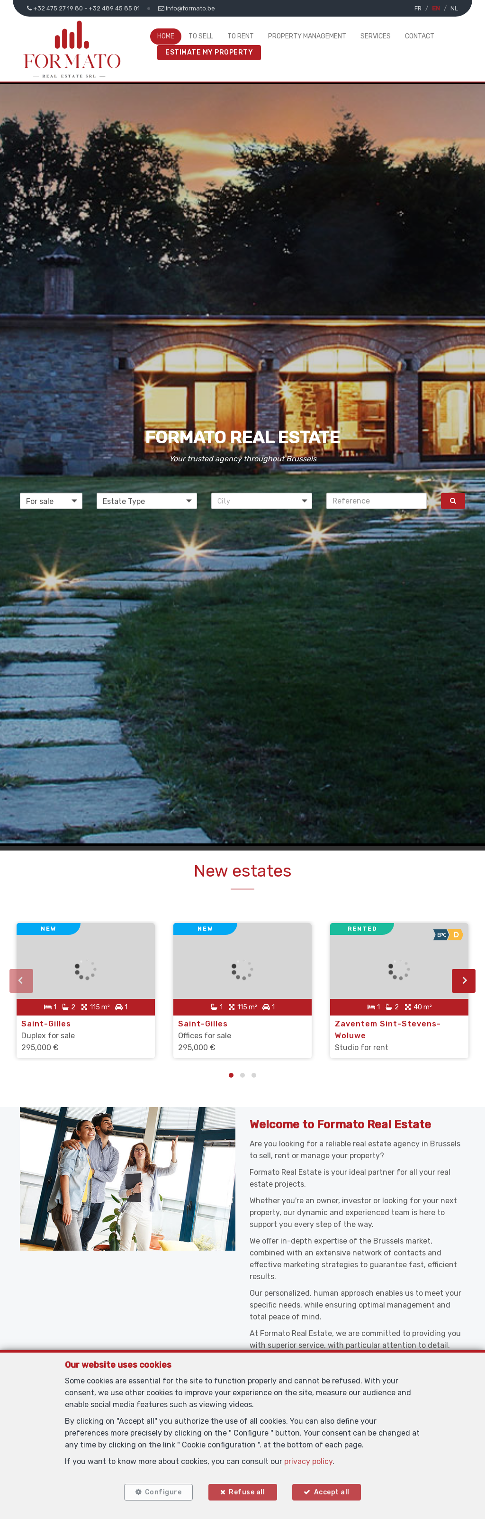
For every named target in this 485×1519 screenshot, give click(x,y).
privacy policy (308, 1460)
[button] (261, 501)
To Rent (240, 36)
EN (436, 8)
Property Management (307, 36)
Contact (419, 36)
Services (375, 36)
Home (165, 36)
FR (418, 8)
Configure (162, 1492)
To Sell (201, 36)
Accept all (332, 1492)
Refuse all (247, 1492)
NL (454, 8)
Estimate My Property (209, 52)
